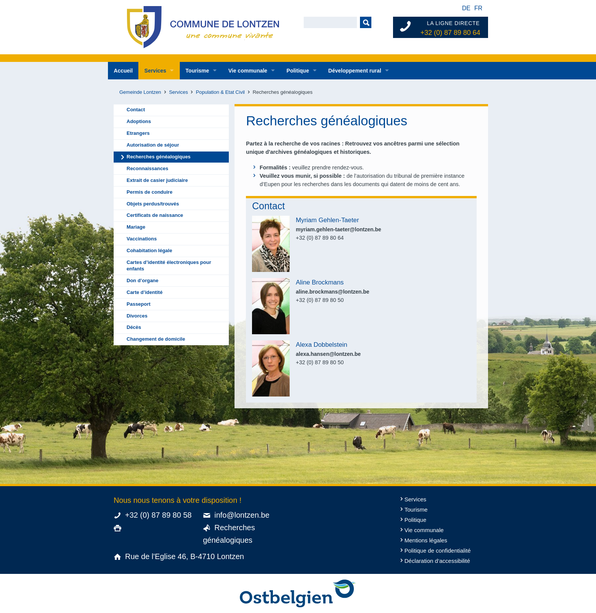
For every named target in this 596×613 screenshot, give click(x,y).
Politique (298, 71)
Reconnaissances (147, 168)
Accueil (123, 71)
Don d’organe (143, 280)
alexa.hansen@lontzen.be (328, 354)
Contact (136, 109)
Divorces (137, 316)
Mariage (136, 227)
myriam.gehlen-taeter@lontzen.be (338, 229)
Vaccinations (142, 239)
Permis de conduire (150, 192)
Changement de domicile (156, 339)
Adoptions (139, 121)
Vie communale (247, 71)
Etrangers (138, 133)
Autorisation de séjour (153, 145)
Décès (134, 327)
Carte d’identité (145, 292)
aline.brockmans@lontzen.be (332, 292)
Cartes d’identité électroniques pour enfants (169, 265)
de (466, 8)
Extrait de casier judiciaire (157, 180)
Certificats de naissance (155, 215)
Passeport (139, 304)
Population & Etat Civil (220, 92)
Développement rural (354, 71)
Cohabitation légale (149, 250)
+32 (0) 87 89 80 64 (450, 32)
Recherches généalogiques (158, 157)
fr (478, 8)
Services (155, 71)
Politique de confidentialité (437, 550)
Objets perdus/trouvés (153, 204)
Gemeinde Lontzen (140, 92)
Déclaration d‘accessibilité (437, 561)
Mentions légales (425, 540)
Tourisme (197, 71)
